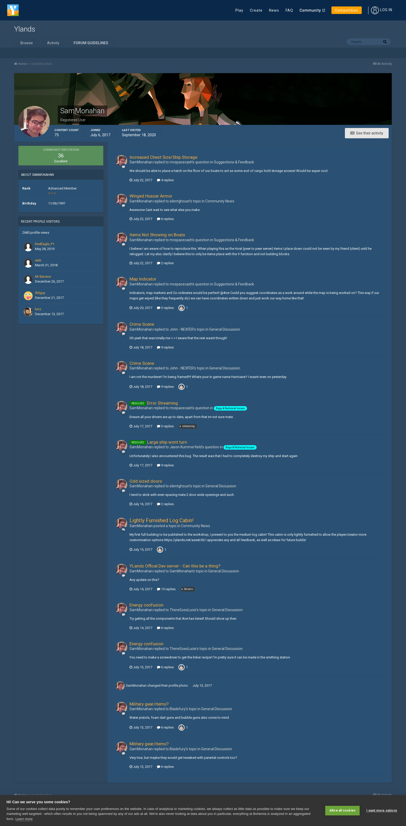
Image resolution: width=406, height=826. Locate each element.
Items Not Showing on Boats (157, 234)
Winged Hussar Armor (150, 196)
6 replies (165, 219)
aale (38, 260)
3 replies (165, 308)
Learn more (24, 819)
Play (239, 10)
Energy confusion (146, 605)
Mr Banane (43, 276)
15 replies (166, 589)
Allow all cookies (342, 810)
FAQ (289, 10)
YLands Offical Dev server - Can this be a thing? (174, 566)
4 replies (165, 180)
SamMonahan (136, 685)
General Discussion (224, 329)
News (274, 10)
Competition (346, 10)
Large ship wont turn (167, 442)
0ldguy (40, 293)
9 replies (165, 347)
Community (310, 10)
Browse (26, 43)
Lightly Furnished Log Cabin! (161, 520)
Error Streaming (162, 403)
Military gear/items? (149, 704)
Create (256, 10)
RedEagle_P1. (45, 244)
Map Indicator (142, 279)
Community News (219, 201)
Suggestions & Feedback (234, 162)
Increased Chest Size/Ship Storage (163, 157)
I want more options (381, 810)
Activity (53, 43)
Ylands (24, 29)
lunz (38, 309)
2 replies (165, 263)
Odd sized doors (145, 481)
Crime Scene (141, 324)
